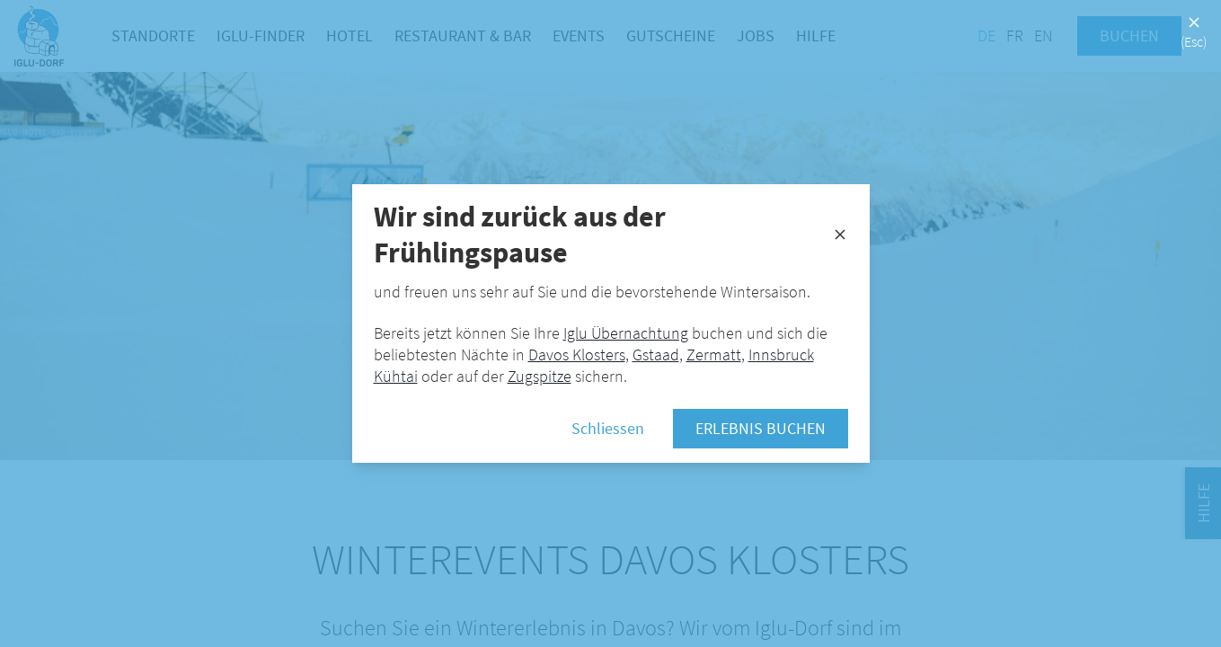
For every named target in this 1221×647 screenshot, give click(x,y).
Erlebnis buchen (760, 428)
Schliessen (607, 428)
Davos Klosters (576, 354)
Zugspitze (539, 376)
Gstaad (656, 354)
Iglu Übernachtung (625, 333)
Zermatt (713, 354)
